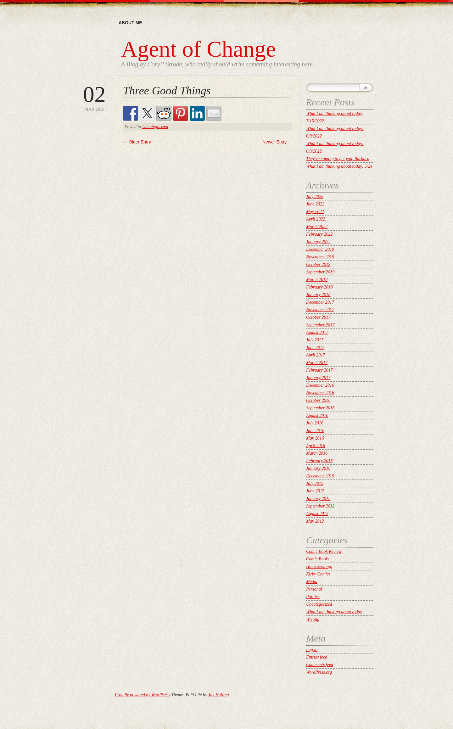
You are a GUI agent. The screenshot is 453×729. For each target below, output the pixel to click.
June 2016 (315, 430)
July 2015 (314, 483)
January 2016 (318, 468)
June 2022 (315, 204)
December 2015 (320, 476)
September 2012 (320, 506)
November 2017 (320, 309)
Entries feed (316, 657)
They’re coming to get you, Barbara (337, 158)
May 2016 (315, 438)
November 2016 (320, 392)
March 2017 (316, 362)
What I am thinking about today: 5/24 (339, 166)
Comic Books (317, 559)
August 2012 (317, 513)
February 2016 (319, 460)
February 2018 (319, 287)
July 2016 (314, 423)
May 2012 (315, 521)
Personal (314, 589)
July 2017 (314, 340)
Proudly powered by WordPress (142, 695)
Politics (313, 596)
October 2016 (318, 400)
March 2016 (316, 453)
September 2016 (320, 408)
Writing (312, 619)
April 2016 (315, 445)
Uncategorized (155, 126)
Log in (311, 649)
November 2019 (320, 257)
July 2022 (314, 196)
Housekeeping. (319, 566)
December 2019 (320, 249)
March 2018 (316, 279)
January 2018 (318, 294)
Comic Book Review (324, 551)
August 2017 (317, 332)
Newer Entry (277, 141)
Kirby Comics (318, 574)
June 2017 (315, 347)
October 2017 (318, 317)
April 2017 (315, 355)
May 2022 (315, 211)
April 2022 (315, 219)
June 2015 (315, 491)
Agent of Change (198, 49)
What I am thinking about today (334, 611)
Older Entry (137, 141)
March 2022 (316, 226)
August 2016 (317, 415)
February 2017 (319, 370)
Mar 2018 (94, 97)
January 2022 (318, 241)
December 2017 (320, 302)
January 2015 (318, 498)
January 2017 (318, 377)
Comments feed (319, 664)
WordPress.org (319, 672)
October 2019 (318, 264)
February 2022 (319, 234)
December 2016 (320, 385)
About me (130, 22)
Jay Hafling (218, 695)
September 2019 (320, 272)
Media (311, 581)
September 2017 (320, 324)
